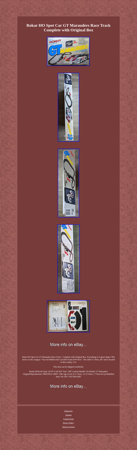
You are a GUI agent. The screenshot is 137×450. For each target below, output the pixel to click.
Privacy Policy (68, 423)
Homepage (68, 411)
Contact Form (68, 419)
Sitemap (68, 415)
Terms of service (68, 427)
